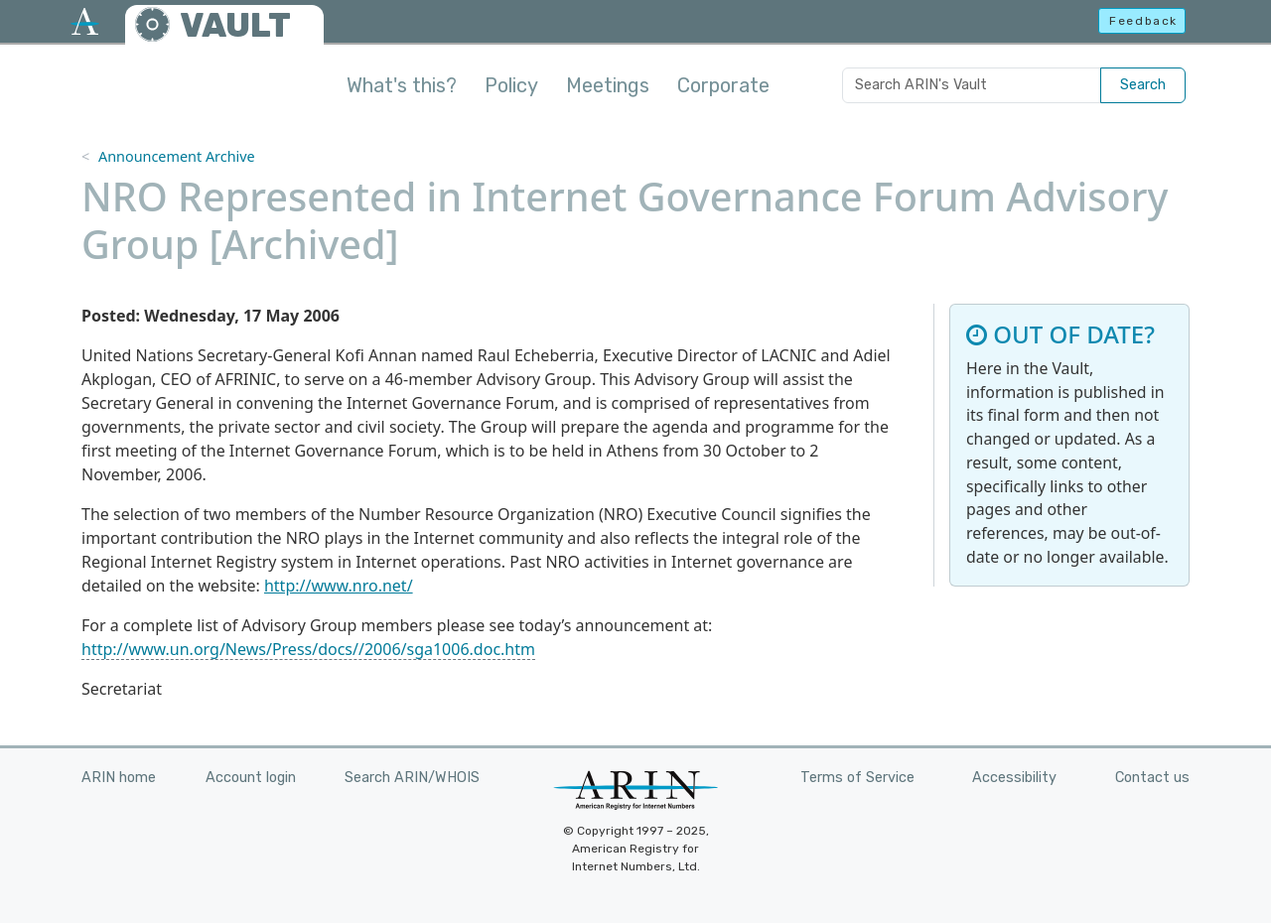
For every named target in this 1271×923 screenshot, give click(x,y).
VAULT (235, 25)
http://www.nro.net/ (338, 585)
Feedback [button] (1143, 21)
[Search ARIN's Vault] (971, 85)
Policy (511, 85)
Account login (251, 777)
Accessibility (1014, 777)
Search (1143, 84)
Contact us (1152, 777)
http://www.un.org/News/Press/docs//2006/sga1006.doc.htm (308, 649)
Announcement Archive (176, 156)
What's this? (402, 85)
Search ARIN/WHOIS (412, 777)
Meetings (607, 85)
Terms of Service (857, 777)
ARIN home (118, 777)
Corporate (723, 85)
